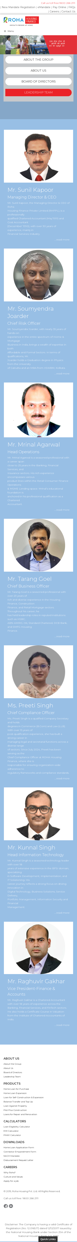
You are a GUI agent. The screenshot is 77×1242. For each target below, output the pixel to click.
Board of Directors (13, 1072)
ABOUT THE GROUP (38, 59)
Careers (54, 11)
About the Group (12, 1064)
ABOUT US (38, 70)
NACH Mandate (12, 1156)
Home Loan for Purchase (16, 1089)
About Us (8, 1068)
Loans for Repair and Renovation (20, 1114)
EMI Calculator (11, 1131)
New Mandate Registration (18, 7)
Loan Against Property (15, 1106)
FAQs (71, 7)
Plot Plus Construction (15, 1110)
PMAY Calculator (12, 1135)
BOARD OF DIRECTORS (38, 81)
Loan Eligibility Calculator (17, 1126)
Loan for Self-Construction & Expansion (24, 1097)
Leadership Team (12, 1076)
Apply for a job (11, 1181)
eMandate (44, 7)
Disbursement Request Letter (18, 1160)
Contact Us (68, 11)
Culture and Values (13, 1176)
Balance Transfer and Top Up (18, 1101)
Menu (9, 31)
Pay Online (59, 7)
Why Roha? (10, 1172)
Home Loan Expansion (15, 1093)
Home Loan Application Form (19, 1147)
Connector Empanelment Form (20, 1151)
